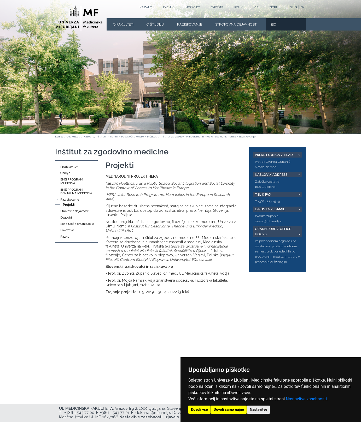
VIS (256, 7)
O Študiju (155, 24)
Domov (59, 136)
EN (302, 7)
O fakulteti (123, 24)
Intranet (192, 7)
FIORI (273, 7)
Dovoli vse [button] (199, 409)
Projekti (69, 205)
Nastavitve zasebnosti (306, 398)
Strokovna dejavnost (236, 24)
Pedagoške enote (132, 136)
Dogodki (66, 217)
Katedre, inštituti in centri (101, 136)
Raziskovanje (189, 24)
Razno (64, 236)
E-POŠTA (217, 7)
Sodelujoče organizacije (77, 224)
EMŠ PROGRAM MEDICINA (71, 181)
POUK (238, 7)
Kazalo (145, 7)
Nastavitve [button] (258, 409)
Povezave (67, 230)
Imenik (168, 7)
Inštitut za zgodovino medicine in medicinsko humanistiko (198, 136)
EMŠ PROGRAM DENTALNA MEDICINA (76, 191)
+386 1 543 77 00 (79, 412)
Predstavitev (69, 166)
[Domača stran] (79, 18)
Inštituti (152, 136)
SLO (293, 7)
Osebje (65, 173)
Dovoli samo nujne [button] (229, 409)
